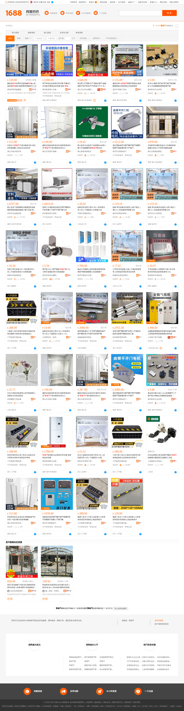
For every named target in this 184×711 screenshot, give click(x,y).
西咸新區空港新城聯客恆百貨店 (156, 275)
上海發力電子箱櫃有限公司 (156, 337)
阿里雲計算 (110, 706)
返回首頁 (109, 608)
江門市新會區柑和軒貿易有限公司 (140, 661)
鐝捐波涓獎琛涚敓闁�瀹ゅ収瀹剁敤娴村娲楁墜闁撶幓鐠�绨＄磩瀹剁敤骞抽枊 (21, 84)
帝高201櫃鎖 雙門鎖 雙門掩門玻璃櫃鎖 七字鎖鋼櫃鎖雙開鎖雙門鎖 (162, 84)
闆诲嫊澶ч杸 (25, 594)
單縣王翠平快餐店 (164, 665)
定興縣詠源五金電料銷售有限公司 (140, 665)
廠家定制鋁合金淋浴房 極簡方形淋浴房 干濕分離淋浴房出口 (91, 394)
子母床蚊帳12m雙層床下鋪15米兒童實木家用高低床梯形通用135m (161, 270)
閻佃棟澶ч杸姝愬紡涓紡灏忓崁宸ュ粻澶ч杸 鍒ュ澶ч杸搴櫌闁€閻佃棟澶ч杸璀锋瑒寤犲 (56, 586)
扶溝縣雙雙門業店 (106, 657)
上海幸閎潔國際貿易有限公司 (153, 669)
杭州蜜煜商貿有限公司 (121, 337)
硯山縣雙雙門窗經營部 (108, 669)
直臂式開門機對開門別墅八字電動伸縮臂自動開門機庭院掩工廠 (126, 332)
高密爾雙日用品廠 (14, 399)
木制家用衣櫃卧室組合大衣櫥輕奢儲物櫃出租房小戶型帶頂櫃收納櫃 (162, 146)
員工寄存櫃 (65, 93)
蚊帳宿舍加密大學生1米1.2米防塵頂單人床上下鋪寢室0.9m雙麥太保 (91, 208)
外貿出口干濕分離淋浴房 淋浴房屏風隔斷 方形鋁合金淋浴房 (21, 146)
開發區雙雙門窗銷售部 (77, 669)
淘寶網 (55, 706)
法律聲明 (89, 702)
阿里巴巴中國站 (34, 706)
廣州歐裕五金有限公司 (156, 89)
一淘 (74, 706)
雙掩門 (131, 620)
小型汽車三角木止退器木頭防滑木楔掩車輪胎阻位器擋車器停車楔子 (126, 456)
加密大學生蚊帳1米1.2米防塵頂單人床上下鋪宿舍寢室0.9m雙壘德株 (21, 270)
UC (139, 706)
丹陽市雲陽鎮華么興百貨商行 (85, 213)
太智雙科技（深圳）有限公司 (50, 337)
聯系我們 (128, 702)
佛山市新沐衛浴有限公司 (15, 151)
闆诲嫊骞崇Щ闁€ (13, 594)
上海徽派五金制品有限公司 (156, 461)
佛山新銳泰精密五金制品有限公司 (85, 151)
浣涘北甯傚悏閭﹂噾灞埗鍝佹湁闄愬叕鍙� (18, 591)
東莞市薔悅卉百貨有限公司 (85, 275)
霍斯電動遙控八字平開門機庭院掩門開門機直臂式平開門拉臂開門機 (91, 332)
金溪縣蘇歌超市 (163, 669)
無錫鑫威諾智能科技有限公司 (85, 337)
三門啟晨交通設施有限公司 (15, 337)
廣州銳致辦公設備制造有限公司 (50, 89)
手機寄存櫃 (46, 93)
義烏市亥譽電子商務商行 (85, 461)
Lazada (179, 706)
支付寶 (144, 706)
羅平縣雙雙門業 (90, 657)
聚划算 (68, 706)
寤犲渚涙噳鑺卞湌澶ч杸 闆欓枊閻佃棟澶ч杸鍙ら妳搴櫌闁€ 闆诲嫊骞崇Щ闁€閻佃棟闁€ (21, 586)
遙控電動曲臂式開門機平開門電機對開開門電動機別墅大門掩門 (126, 146)
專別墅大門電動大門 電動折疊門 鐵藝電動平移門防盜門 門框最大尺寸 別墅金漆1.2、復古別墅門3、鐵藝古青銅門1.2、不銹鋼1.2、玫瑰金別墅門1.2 (91, 84)
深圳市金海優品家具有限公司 (15, 213)
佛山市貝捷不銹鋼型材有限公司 (50, 151)
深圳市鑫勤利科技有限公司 (167, 657)
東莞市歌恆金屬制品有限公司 (50, 275)
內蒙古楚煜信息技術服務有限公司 (155, 661)
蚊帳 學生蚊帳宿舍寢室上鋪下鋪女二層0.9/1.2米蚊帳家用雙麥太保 (127, 208)
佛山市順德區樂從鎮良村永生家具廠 (156, 151)
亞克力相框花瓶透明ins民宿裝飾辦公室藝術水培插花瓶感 (21, 394)
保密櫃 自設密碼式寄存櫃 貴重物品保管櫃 (56, 456)
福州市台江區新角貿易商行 (156, 213)
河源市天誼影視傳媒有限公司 (153, 657)
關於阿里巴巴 (117, 702)
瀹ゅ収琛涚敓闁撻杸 (15, 93)
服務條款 (97, 702)
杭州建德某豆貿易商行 (50, 213)
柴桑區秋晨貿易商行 (120, 275)
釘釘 (156, 706)
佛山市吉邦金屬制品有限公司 (85, 89)
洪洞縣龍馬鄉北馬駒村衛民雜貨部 (140, 669)
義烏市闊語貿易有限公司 (121, 213)
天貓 (62, 706)
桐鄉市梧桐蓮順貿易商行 (15, 275)
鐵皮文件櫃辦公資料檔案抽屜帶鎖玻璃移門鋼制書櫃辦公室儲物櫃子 (91, 270)
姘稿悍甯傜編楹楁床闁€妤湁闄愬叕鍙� (15, 89)
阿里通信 (127, 706)
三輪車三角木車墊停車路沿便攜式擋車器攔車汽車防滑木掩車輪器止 (21, 332)
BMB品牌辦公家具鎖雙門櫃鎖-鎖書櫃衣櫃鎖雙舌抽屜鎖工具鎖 (162, 456)
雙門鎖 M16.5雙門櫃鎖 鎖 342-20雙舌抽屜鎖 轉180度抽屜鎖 (56, 270)
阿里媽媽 (95, 706)
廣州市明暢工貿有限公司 (121, 89)
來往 (151, 706)
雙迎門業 (72, 661)
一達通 (171, 706)
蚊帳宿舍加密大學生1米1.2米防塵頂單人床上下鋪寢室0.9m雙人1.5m (56, 332)
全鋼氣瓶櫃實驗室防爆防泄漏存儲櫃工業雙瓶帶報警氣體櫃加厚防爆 (162, 332)
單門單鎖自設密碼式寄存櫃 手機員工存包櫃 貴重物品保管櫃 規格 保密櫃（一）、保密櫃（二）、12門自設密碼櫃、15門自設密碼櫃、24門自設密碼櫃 (56, 84)
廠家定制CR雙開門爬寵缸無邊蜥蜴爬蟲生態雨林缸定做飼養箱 (127, 84)
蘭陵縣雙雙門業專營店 (108, 665)
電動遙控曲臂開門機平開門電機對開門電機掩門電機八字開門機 (56, 518)
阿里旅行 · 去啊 (84, 706)
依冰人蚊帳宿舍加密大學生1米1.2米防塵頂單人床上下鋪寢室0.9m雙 (91, 456)
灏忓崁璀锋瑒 (47, 594)
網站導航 (136, 702)
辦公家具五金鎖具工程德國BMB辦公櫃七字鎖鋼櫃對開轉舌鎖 (91, 146)
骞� (34, 89)
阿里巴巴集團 (7, 706)
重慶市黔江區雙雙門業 (93, 665)
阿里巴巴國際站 (20, 706)
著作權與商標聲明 (77, 702)
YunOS (119, 706)
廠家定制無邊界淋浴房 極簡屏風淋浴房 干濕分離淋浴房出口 (56, 146)
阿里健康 (163, 706)
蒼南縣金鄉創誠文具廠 (166, 661)
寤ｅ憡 (33, 86)
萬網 (134, 706)
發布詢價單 (159, 620)
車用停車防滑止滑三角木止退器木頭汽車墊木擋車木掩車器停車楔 (21, 456)
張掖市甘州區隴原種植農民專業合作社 (157, 665)
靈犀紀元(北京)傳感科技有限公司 (139, 657)
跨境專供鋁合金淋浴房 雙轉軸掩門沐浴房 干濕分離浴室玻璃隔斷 (21, 518)
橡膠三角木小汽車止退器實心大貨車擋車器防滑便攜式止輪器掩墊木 (91, 518)
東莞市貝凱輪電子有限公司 (121, 151)
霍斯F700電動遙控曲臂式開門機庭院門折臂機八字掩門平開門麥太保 (56, 208)
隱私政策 (106, 702)
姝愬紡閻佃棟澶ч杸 (60, 594)
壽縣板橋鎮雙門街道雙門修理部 (81, 657)
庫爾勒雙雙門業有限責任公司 (95, 669)
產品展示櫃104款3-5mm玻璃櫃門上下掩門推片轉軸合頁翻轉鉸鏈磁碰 (162, 394)
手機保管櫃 (56, 93)
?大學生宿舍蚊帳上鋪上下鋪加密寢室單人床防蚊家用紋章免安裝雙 (127, 270)
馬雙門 (102, 661)
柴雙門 (87, 661)
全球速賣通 (46, 706)
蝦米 (102, 706)
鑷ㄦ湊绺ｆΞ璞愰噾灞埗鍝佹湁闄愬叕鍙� (53, 591)
